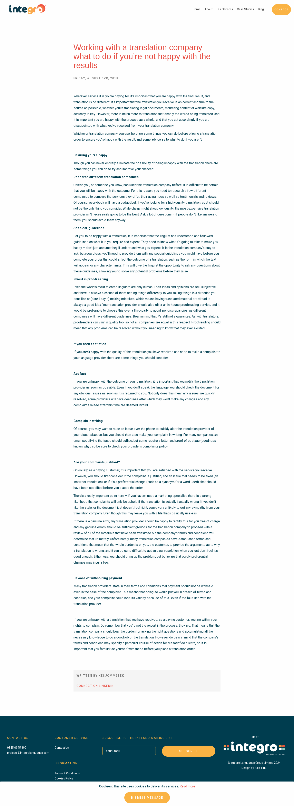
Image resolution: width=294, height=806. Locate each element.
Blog (261, 9)
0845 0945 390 (16, 747)
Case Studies (245, 9)
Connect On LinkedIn (95, 685)
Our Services (225, 9)
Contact (281, 9)
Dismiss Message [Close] (147, 797)
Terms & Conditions (67, 773)
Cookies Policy (64, 778)
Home (196, 9)
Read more (187, 786)
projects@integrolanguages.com (28, 752)
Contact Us (62, 747)
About (209, 9)
